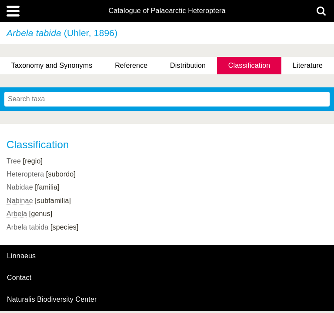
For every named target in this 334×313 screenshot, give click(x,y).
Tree (14, 161)
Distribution (188, 65)
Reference (131, 65)
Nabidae (20, 187)
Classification (249, 65)
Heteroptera (25, 174)
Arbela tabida (27, 227)
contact (19, 277)
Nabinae (20, 200)
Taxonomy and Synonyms (52, 65)
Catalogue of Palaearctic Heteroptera (166, 10)
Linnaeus (21, 256)
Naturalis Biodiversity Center (52, 299)
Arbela (17, 213)
